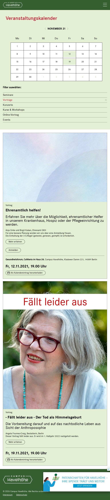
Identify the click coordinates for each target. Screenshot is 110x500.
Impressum (7, 495)
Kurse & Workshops (13, 109)
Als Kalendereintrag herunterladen (27, 272)
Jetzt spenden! (84, 485)
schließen (108, 469)
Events (6, 119)
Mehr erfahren (15, 241)
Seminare (8, 94)
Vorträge (7, 99)
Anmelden (13, 250)
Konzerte (8, 104)
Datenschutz (21, 495)
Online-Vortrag (11, 114)
